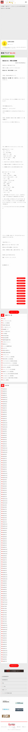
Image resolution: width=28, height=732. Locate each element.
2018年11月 (5, 577)
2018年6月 (5, 588)
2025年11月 (5, 400)
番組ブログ (8, 6)
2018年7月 (5, 585)
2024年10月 (5, 427)
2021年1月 (5, 522)
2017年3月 (5, 619)
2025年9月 (5, 404)
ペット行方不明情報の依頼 (7, 693)
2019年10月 (5, 554)
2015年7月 (5, 661)
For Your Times (5, 336)
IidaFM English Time (6, 340)
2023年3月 (5, 467)
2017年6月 (5, 613)
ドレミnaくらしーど (6, 327)
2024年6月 (5, 436)
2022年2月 (5, 495)
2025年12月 (5, 398)
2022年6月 (5, 486)
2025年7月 (5, 408)
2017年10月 (5, 604)
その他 (4, 319)
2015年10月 (5, 655)
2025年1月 (5, 421)
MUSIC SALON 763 (6, 353)
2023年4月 (5, 465)
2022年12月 (5, 474)
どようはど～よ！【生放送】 (8, 376)
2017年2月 (5, 621)
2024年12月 (5, 423)
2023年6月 (5, 461)
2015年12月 (5, 651)
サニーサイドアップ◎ (7, 321)
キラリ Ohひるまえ (6, 332)
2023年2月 (5, 469)
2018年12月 (5, 575)
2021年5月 (5, 514)
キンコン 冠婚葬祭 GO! (7, 346)
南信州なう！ (5, 344)
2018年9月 (5, 581)
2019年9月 (5, 556)
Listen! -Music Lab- (6, 325)
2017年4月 (5, 617)
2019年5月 (5, 564)
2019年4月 (5, 567)
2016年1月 (5, 649)
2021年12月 (5, 499)
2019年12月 (5, 550)
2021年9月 (5, 505)
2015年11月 (5, 653)
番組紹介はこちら (21, 281)
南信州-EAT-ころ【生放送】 (8, 359)
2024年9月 (5, 429)
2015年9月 (5, 657)
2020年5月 (5, 539)
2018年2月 (5, 596)
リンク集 (3, 687)
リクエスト (14, 727)
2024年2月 (5, 444)
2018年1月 (5, 598)
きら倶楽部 (5, 334)
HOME (3, 6)
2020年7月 (5, 535)
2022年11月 (5, 476)
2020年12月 (5, 524)
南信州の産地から (6, 351)
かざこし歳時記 (6, 380)
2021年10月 (5, 503)
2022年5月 (5, 488)
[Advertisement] (14, 24)
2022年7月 (5, 484)
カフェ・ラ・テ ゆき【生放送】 (9, 370)
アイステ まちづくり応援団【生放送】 (10, 361)
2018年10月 (5, 579)
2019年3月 (5, 569)
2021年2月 (5, 520)
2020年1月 (5, 548)
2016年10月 (5, 630)
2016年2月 (5, 647)
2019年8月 (5, 558)
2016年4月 (5, 642)
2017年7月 (5, 611)
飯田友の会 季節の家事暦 (9, 61)
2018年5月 (5, 590)
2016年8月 (5, 634)
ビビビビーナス (6, 355)
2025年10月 (5, 402)
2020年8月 (5, 533)
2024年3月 (5, 442)
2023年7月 (5, 459)
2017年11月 (5, 602)
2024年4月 (5, 440)
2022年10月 (5, 478)
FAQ (3, 683)
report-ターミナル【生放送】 (8, 372)
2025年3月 (5, 417)
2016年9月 (5, 632)
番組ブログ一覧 (14, 312)
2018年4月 (5, 592)
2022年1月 (5, 497)
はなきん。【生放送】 (7, 368)
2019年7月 (5, 560)
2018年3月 (5, 594)
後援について (4, 690)
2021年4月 (5, 516)
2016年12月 (5, 626)
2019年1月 (5, 573)
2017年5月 (5, 615)
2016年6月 (5, 638)
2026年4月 (5, 389)
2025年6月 (5, 410)
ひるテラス (5, 349)
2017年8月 (5, 609)
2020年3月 (5, 543)
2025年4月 (5, 415)
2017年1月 (5, 623)
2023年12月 (5, 448)
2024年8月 (5, 431)
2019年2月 (5, 571)
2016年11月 (5, 628)
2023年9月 (5, 455)
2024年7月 (5, 434)
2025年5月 (5, 412)
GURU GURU (11, 41)
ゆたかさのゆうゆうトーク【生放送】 (10, 363)
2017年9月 (5, 607)
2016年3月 (5, 645)
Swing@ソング (5, 330)
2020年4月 (5, 541)
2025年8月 (5, 406)
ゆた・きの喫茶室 (6, 323)
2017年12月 (5, 600)
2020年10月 (5, 529)
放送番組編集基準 (5, 677)
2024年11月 (5, 425)
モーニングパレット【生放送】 (9, 357)
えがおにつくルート (6, 342)
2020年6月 (5, 537)
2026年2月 (5, 393)
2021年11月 (5, 501)
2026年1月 (5, 396)
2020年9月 (5, 531)
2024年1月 (5, 446)
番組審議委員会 (5, 680)
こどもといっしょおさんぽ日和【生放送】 (18, 6)
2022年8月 (5, 482)
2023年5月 (5, 463)
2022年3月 (5, 493)
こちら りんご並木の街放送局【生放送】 (10, 374)
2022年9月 (5, 480)
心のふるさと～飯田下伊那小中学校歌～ (10, 378)
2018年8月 (5, 583)
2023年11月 (5, 450)
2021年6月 (5, 512)
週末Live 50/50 (5, 338)
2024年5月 (5, 438)
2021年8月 (5, 507)
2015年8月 (5, 659)
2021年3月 (5, 518)
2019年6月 (5, 562)
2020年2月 (5, 545)
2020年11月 (5, 526)
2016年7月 (5, 636)
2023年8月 (5, 457)
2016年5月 (5, 640)
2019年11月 (5, 552)
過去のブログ (14, 666)
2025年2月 (5, 419)
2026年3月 (5, 391)
